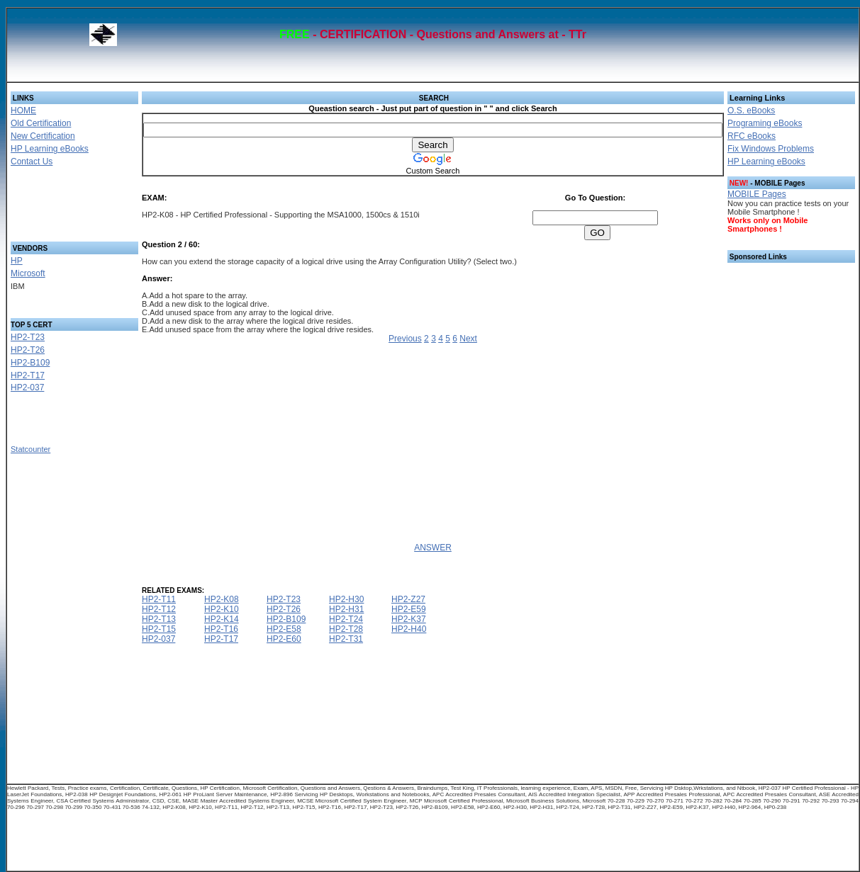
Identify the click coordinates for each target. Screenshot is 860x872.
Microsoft (28, 273)
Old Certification (41, 123)
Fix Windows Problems (770, 149)
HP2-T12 (159, 609)
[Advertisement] (57, 208)
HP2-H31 (346, 609)
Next (468, 339)
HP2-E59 (408, 609)
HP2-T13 (159, 619)
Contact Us (31, 161)
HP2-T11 (159, 599)
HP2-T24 (346, 619)
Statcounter (30, 449)
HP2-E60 (284, 639)
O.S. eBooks (751, 110)
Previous (405, 339)
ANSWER (433, 548)
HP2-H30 (346, 599)
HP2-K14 (221, 619)
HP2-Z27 (408, 599)
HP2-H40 (408, 629)
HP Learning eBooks (50, 149)
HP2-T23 (28, 337)
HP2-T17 (28, 375)
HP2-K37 (408, 619)
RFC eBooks (751, 136)
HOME (23, 110)
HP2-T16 (221, 629)
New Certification (43, 136)
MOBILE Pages (756, 194)
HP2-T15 (159, 629)
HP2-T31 (346, 639)
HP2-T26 (28, 350)
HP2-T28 (346, 629)
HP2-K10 (221, 609)
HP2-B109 (30, 363)
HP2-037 (27, 387)
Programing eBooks (764, 123)
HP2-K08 (221, 599)
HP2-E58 (284, 629)
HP (17, 261)
